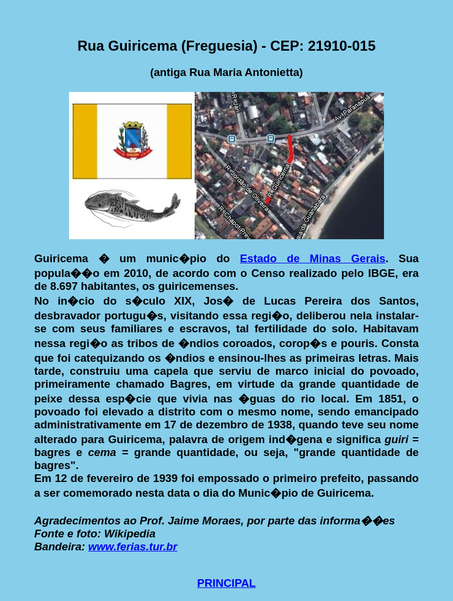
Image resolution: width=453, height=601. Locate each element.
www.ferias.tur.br (132, 546)
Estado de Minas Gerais (313, 258)
